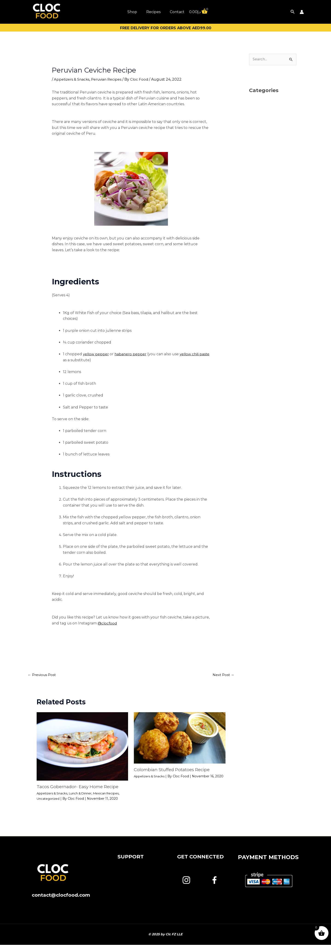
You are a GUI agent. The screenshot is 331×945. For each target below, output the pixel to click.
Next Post (222, 675)
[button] (292, 12)
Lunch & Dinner (83, 793)
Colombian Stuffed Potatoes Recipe (175, 770)
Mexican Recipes (111, 793)
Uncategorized (49, 798)
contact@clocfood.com (61, 895)
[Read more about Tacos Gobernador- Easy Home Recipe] (82, 746)
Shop (132, 12)
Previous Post (43, 675)
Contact (177, 12)
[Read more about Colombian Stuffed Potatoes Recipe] (180, 738)
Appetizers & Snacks (72, 79)
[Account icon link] (302, 12)
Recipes (153, 12)
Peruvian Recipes (109, 79)
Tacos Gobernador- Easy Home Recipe (80, 787)
